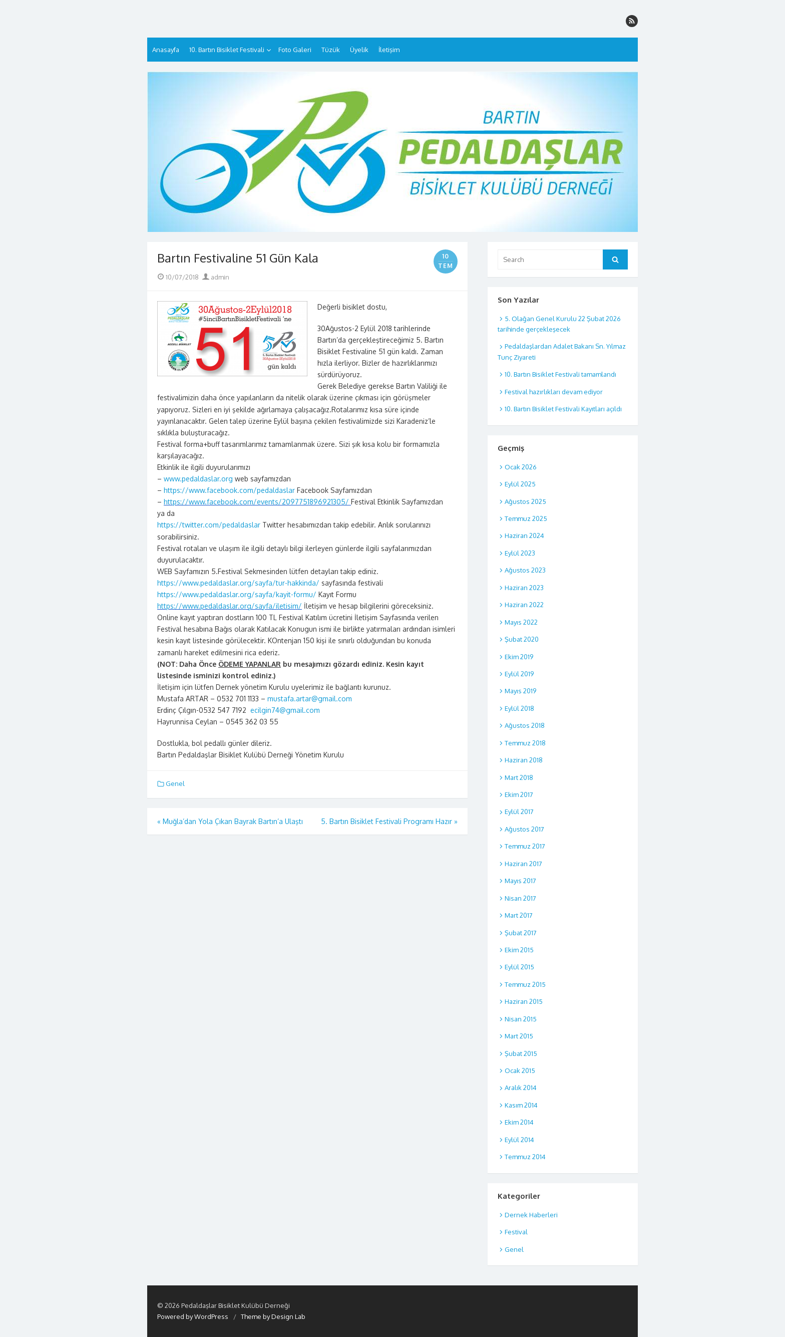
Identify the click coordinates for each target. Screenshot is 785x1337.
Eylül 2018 (519, 708)
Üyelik (359, 50)
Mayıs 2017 (520, 881)
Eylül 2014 (519, 1140)
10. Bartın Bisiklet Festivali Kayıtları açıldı (563, 409)
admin (215, 277)
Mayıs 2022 (521, 622)
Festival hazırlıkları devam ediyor (554, 392)
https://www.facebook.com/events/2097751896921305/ (256, 501)
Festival (516, 1232)
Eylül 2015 (519, 967)
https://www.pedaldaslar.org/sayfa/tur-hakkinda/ (238, 583)
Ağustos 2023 (525, 570)
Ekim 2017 (519, 794)
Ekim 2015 (519, 950)
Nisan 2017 (520, 898)
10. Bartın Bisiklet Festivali (226, 50)
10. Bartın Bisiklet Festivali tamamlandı (560, 374)
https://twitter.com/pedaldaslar (208, 524)
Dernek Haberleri (531, 1215)
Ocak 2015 (520, 1070)
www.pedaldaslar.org (198, 478)
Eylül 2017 (519, 812)
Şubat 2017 (521, 933)
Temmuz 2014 (525, 1157)
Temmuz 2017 (525, 846)
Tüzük (330, 50)
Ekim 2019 (519, 657)
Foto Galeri (294, 50)
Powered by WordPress (192, 1316)
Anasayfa (165, 50)
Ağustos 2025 (525, 501)
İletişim (389, 50)
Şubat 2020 (522, 639)
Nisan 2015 (521, 1019)
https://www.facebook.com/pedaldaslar (229, 490)
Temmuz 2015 (525, 984)
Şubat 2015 (521, 1053)
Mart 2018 (519, 777)
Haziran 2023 (524, 588)
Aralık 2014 (521, 1088)
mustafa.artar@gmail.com (309, 698)
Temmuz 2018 (525, 743)
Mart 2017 (519, 915)
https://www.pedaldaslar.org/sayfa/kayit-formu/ (236, 594)
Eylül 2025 (520, 484)
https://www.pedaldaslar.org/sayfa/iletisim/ (229, 606)
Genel (175, 783)
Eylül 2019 (519, 674)
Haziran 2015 (524, 1001)
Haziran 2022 (524, 605)
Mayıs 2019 (520, 691)
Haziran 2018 (524, 760)
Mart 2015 (519, 1036)
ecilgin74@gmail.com (284, 710)
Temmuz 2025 (526, 518)
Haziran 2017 (523, 864)
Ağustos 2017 (524, 829)
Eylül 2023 (520, 553)
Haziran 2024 (524, 535)
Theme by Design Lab (273, 1316)
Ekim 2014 (519, 1122)
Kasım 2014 (521, 1105)
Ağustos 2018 (525, 725)
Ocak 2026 (521, 467)
